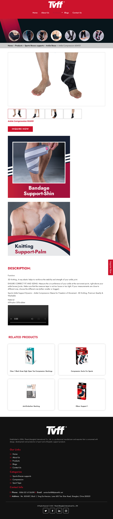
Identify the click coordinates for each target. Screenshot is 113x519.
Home (35, 12)
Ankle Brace (51, 45)
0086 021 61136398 (26, 492)
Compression (18, 479)
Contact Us (77, 12)
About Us (45, 12)
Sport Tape (17, 483)
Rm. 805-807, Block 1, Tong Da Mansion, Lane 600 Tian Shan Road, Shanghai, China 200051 (55, 496)
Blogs (66, 12)
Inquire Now (20, 128)
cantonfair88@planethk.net (53, 492)
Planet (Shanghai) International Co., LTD (66, 506)
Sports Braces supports (34, 45)
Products (57, 12)
